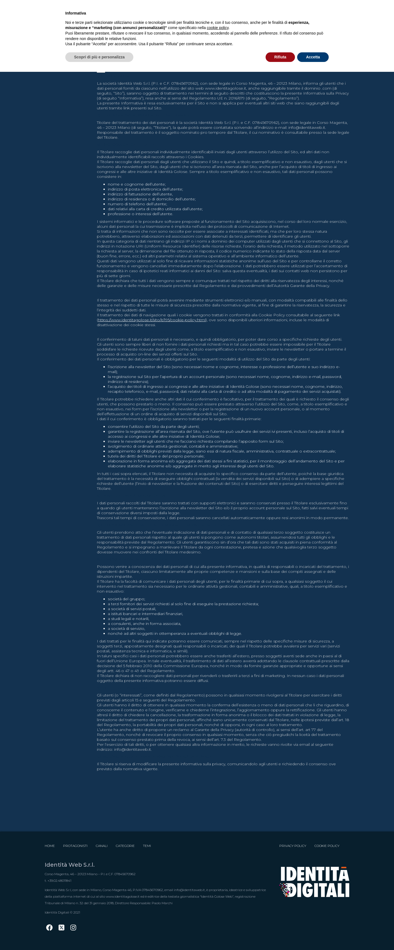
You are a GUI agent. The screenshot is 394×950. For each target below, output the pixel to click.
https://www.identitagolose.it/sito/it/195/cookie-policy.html (152, 319)
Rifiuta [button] (280, 57)
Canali (102, 846)
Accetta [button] (313, 57)
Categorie (125, 846)
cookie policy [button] (218, 27)
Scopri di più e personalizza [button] (99, 57)
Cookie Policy (326, 846)
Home (50, 846)
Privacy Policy (292, 846)
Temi (147, 846)
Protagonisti (75, 846)
